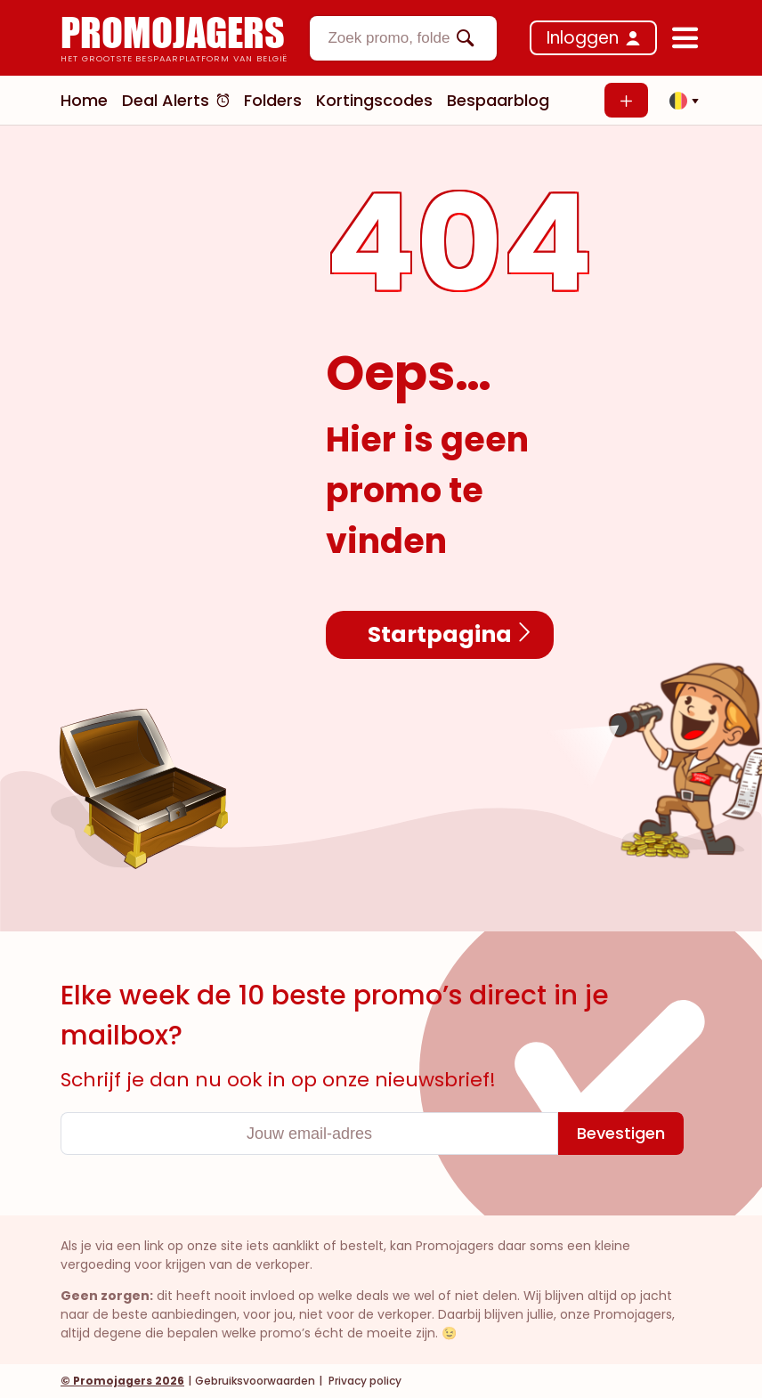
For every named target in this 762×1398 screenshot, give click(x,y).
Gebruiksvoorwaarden (255, 1380)
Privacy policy (363, 1380)
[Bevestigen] (621, 1133)
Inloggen (583, 38)
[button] (679, 100)
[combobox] (403, 38)
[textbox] (388, 38)
